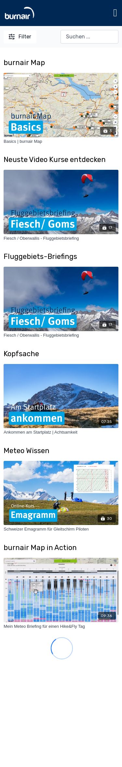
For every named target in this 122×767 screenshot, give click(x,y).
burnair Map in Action (40, 547)
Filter (20, 37)
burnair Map (24, 62)
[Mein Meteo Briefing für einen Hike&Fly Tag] (61, 626)
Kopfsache (21, 353)
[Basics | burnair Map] (61, 141)
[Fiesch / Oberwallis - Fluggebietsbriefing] (61, 238)
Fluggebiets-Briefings (40, 256)
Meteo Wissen (26, 450)
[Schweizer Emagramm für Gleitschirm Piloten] (61, 529)
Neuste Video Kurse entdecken (55, 159)
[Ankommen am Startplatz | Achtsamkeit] (61, 432)
